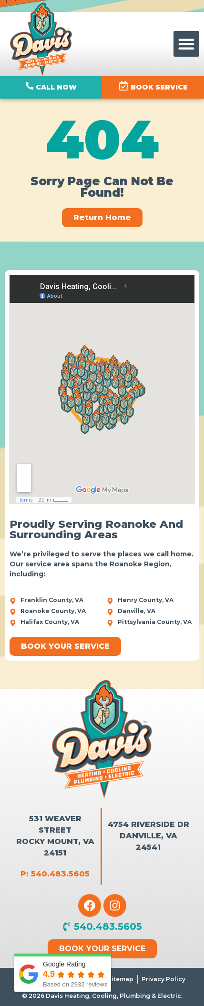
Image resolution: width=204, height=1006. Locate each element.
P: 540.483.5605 (55, 873)
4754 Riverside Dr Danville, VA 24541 (148, 836)
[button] (186, 44)
